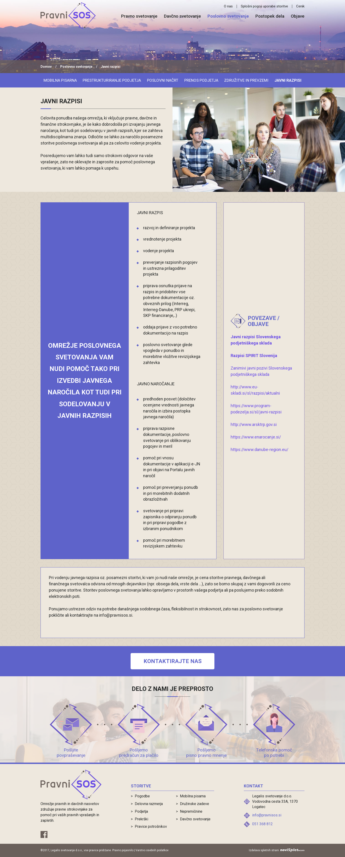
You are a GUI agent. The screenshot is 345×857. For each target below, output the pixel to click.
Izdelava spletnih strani (276, 850)
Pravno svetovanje (139, 16)
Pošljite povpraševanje (71, 752)
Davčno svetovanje (182, 16)
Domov (46, 66)
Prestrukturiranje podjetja (112, 80)
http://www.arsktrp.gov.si (254, 424)
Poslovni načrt (162, 80)
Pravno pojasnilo (122, 850)
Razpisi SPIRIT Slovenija (254, 355)
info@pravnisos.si (266, 815)
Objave (297, 16)
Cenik (300, 6)
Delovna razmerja (149, 804)
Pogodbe (142, 796)
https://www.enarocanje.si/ (256, 437)
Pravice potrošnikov (151, 826)
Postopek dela (269, 16)
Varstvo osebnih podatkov (152, 850)
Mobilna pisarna (60, 80)
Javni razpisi (287, 80)
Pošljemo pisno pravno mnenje (206, 752)
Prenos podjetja (201, 80)
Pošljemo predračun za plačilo (138, 752)
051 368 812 (262, 824)
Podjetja (141, 811)
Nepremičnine (191, 811)
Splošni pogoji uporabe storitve (264, 6)
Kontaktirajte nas (173, 661)
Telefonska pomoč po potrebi (274, 752)
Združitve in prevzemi (246, 80)
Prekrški (141, 819)
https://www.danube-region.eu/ (259, 449)
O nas (228, 6)
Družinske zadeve (194, 804)
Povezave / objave (263, 321)
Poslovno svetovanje (228, 16)
